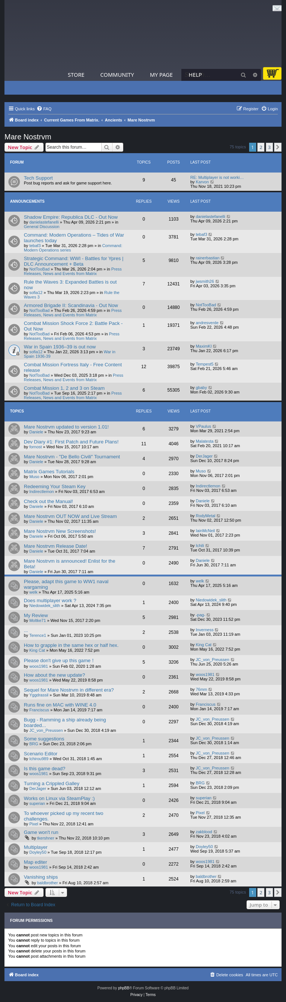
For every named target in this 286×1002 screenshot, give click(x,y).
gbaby (201, 387)
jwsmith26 (205, 281)
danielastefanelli (44, 222)
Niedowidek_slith (44, 605)
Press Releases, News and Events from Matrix (73, 271)
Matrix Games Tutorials (49, 471)
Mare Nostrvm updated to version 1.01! (66, 427)
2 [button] (261, 147)
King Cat (37, 650)
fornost (35, 447)
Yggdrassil (38, 695)
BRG (33, 744)
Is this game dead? (44, 768)
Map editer (35, 862)
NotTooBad (39, 269)
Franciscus (39, 710)
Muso (34, 476)
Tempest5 (205, 364)
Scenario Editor (40, 753)
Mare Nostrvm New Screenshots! (60, 531)
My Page (161, 74)
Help (195, 74)
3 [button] (269, 147)
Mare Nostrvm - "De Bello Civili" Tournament (72, 456)
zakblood (204, 831)
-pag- (201, 615)
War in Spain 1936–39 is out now (60, 347)
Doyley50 (38, 852)
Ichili (200, 545)
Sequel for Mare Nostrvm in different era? (69, 690)
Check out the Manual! (48, 501)
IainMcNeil (205, 530)
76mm (201, 689)
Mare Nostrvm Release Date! (55, 546)
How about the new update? (54, 675)
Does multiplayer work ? (50, 600)
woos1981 (38, 666)
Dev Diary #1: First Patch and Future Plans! (71, 442)
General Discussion (41, 226)
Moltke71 (37, 620)
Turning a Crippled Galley (51, 783)
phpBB (123, 988)
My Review (36, 615)
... (26, 630)
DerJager (204, 456)
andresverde (207, 322)
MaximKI (204, 346)
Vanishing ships (41, 877)
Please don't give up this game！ (59, 660)
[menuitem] (43, 108)
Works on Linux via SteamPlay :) (59, 798)
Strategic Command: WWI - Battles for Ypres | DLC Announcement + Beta (74, 261)
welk (33, 592)
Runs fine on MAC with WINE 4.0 (60, 705)
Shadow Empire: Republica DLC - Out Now (71, 217)
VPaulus (203, 426)
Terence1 (37, 635)
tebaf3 (35, 245)
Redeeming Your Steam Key (55, 486)
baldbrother (47, 883)
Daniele (36, 432)
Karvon (202, 182)
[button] (278, 147)
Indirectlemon (41, 491)
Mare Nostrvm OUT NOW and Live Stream (70, 516)
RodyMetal (206, 515)
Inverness (205, 630)
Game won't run (41, 832)
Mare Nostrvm (27, 137)
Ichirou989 (38, 758)
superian (37, 803)
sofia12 (35, 292)
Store (76, 74)
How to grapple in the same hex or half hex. (71, 645)
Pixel (33, 824)
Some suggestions (44, 739)
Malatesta (205, 441)
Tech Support (38, 178)
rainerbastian (208, 258)
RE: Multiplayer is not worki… (217, 177)
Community (117, 74)
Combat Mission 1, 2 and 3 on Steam (64, 388)
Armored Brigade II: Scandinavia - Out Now (71, 305)
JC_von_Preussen (212, 659)
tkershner (45, 838)
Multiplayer (36, 847)
